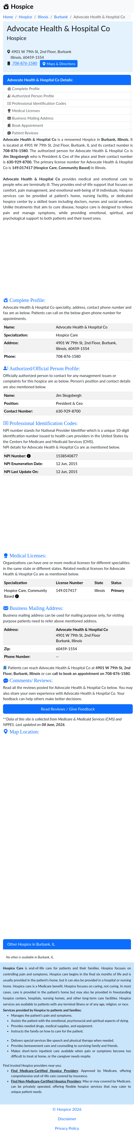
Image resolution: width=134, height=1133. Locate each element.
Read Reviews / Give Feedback (68, 708)
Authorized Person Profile (30, 96)
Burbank (61, 17)
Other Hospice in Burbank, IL (31, 944)
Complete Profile (23, 88)
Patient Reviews (22, 133)
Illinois (43, 17)
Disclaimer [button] (67, 1118)
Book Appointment (25, 125)
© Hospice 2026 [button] (66, 1109)
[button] (29, 456)
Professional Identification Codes (36, 103)
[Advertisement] (68, 259)
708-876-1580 (24, 63)
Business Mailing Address (30, 118)
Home (8, 17)
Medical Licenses (23, 110)
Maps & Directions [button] (58, 64)
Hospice (25, 17)
